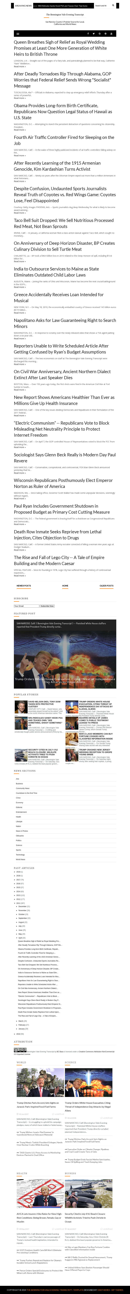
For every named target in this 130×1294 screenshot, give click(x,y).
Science (19, 845)
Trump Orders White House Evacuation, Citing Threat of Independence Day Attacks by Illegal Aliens (65, 680)
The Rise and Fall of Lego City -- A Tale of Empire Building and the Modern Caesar (59, 560)
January (21, 1029)
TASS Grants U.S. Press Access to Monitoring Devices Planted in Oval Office (38, 1153)
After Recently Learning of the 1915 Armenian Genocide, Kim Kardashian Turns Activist (57, 165)
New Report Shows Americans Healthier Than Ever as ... (39, 992)
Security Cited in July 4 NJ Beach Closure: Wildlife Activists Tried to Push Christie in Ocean (43, 753)
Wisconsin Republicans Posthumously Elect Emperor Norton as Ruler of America (63, 483)
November (22, 910)
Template (78, 1290)
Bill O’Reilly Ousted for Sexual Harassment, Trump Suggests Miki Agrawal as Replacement (88, 1258)
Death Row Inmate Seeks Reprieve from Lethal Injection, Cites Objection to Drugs (57, 534)
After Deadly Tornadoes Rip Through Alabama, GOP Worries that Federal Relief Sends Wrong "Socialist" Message (62, 79)
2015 (18, 888)
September (22, 918)
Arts (17, 779)
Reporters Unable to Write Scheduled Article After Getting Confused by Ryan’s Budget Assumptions (61, 348)
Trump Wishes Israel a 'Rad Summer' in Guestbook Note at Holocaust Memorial (35, 1133)
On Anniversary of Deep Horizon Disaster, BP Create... (39, 969)
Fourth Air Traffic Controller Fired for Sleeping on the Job (64, 140)
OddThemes (103, 1290)
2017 (18, 880)
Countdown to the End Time (26, 793)
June (20, 930)
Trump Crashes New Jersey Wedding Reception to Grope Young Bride (95, 752)
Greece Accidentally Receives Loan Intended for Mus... (39, 977)
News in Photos (22, 831)
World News (20, 860)
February (21, 1025)
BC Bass (60, 1052)
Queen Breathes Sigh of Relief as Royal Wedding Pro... (39, 941)
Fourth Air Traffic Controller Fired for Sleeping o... (36, 953)
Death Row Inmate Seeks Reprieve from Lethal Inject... (39, 1012)
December (22, 906)
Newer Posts (24, 585)
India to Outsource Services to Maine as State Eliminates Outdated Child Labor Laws (56, 271)
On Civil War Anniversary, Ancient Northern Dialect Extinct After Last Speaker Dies (62, 374)
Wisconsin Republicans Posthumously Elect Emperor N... (39, 1004)
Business (19, 784)
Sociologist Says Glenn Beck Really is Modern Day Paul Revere (65, 457)
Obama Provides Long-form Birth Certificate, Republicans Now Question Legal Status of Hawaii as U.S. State (63, 111)
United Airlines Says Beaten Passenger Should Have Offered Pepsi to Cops (87, 1268)
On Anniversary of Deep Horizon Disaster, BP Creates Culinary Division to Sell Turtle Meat (64, 246)
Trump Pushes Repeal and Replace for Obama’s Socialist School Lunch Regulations (39, 1261)
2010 (18, 1034)
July (19, 926)
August (21, 922)
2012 (18, 899)
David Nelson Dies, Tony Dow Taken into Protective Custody (44, 704)
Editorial (19, 807)
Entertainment (21, 812)
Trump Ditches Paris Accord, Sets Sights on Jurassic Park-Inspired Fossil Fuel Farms (86, 1140)
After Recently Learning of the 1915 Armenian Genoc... (39, 957)
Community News (22, 788)
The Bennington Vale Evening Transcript (65, 14)
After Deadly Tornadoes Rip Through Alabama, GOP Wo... (40, 945)
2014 (18, 892)
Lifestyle (19, 822)
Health (18, 817)
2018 (18, 876)
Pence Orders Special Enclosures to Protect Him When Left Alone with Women (40, 1271)
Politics (18, 841)
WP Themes (117, 1290)
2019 (18, 872)
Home (65, 585)
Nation (18, 826)
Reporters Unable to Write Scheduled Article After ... (37, 984)
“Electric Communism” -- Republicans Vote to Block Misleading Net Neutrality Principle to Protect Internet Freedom (61, 429)
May (20, 934)
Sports (18, 850)
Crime (18, 798)
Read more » (20, 66)
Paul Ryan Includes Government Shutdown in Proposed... (40, 1008)
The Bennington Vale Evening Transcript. (50, 1290)
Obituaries (20, 836)
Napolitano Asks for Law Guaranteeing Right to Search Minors (65, 323)
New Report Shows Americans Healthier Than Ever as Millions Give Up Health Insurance (64, 400)
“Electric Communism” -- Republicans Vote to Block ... (38, 996)
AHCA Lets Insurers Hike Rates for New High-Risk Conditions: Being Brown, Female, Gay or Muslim (39, 1217)
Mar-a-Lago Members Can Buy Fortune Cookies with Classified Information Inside (96, 736)
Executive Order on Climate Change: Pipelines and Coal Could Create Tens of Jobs (87, 1150)
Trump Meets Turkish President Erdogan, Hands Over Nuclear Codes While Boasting (39, 1143)
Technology (20, 855)
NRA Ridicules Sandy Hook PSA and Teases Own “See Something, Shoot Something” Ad (78, 6)
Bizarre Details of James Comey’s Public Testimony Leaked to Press (94, 720)
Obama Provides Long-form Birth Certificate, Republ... (38, 949)
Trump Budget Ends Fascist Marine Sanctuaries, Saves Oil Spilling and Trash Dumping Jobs (87, 1160)
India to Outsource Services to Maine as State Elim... (38, 973)
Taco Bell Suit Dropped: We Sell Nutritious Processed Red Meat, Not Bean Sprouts (64, 223)
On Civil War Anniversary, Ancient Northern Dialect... (38, 988)
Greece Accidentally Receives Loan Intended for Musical (59, 297)
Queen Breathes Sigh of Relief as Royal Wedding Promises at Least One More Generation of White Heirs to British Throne (60, 48)
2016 (18, 884)
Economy (19, 803)
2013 (18, 895)
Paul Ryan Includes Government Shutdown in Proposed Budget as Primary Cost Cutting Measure (62, 508)
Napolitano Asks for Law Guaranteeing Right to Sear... (38, 981)
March (20, 1021)
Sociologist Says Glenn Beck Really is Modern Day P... (39, 1000)
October (21, 914)
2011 (18, 903)
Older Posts (106, 585)
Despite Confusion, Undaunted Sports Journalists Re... (39, 961)
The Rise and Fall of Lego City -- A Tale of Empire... (37, 1016)
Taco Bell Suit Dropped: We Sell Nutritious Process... (38, 965)
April (20, 938)
